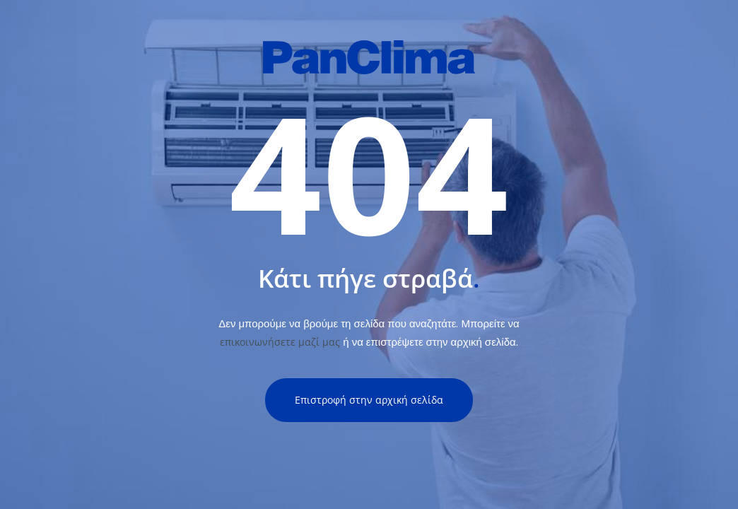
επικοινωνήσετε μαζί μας (280, 342)
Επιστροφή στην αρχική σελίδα (369, 399)
